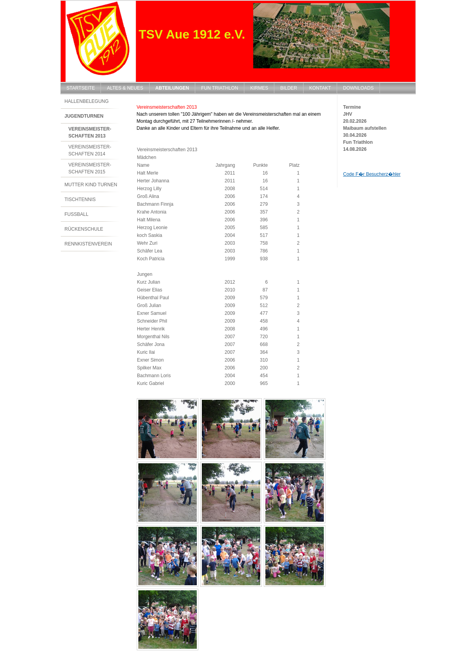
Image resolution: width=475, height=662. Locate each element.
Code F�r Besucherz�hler (372, 174)
